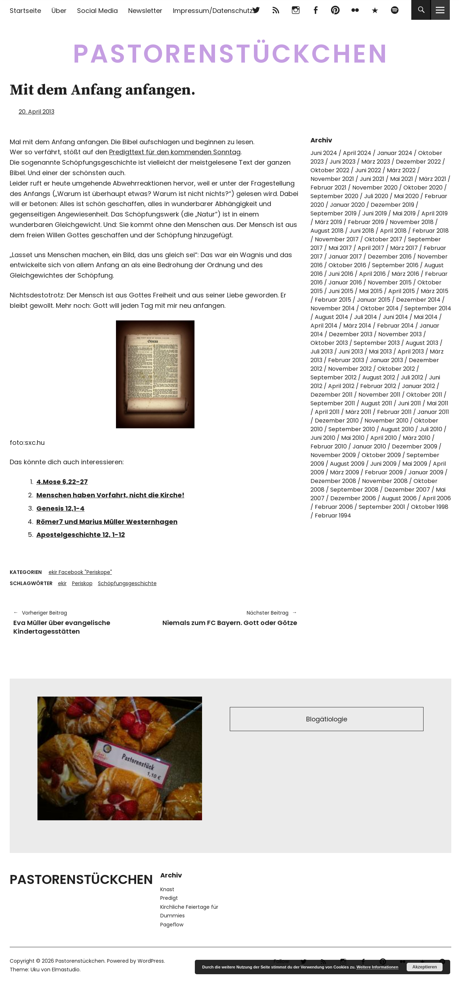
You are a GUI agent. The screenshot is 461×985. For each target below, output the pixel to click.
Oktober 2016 (347, 265)
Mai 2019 (404, 213)
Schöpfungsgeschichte (127, 583)
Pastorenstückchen (231, 54)
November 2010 (386, 420)
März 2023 (375, 162)
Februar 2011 (394, 412)
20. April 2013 (36, 112)
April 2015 (401, 291)
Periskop (82, 583)
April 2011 (327, 412)
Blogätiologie (327, 719)
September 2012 (333, 377)
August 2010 (397, 429)
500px (375, 10)
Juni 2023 (342, 162)
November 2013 (400, 334)
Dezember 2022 (418, 162)
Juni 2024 (323, 153)
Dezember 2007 (407, 489)
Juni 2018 (361, 231)
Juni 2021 (372, 179)
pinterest (335, 10)
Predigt (169, 898)
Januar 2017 (345, 256)
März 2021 (432, 179)
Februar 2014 (395, 326)
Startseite (25, 10)
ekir (62, 583)
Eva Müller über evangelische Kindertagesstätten (80, 622)
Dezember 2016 (390, 256)
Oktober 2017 (383, 239)
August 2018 (327, 231)
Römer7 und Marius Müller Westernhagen (107, 521)
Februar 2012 (378, 386)
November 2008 (385, 481)
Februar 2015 (333, 300)
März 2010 (416, 438)
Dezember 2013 (350, 334)
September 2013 (377, 343)
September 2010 (351, 429)
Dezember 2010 (337, 420)
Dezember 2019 (392, 205)
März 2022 (401, 170)
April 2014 (323, 326)
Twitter (256, 10)
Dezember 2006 (353, 498)
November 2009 (333, 455)
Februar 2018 (430, 231)
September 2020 (334, 196)
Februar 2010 (328, 446)
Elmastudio (66, 969)
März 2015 (434, 291)
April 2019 (434, 213)
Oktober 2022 (329, 170)
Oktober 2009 (381, 455)
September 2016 (395, 265)
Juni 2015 (340, 291)
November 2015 (390, 282)
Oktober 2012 (396, 369)
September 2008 (354, 489)
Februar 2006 (334, 507)
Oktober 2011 (424, 395)
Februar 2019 (366, 222)
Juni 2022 (368, 170)
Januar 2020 (347, 205)
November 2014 (332, 308)
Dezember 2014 (418, 300)
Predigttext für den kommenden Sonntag (175, 151)
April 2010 (383, 438)
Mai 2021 (401, 179)
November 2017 (337, 239)
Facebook (315, 10)
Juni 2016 (340, 274)
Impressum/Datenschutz (213, 10)
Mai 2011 (437, 403)
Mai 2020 (406, 196)
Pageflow (171, 924)
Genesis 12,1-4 (60, 508)
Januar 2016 (345, 282)
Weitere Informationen (377, 967)
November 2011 (379, 395)
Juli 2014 (365, 317)
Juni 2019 (374, 213)
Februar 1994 (333, 515)
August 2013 (422, 343)
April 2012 (341, 386)
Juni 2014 (395, 317)
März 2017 (404, 248)
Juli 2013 (321, 351)
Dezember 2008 (333, 481)
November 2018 (412, 222)
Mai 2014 (426, 317)
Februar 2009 (384, 472)
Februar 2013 (346, 360)
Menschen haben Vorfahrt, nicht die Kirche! (110, 495)
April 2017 (371, 248)
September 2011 (332, 403)
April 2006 (436, 498)
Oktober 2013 (329, 343)
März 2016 (405, 274)
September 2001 (382, 507)
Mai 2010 (352, 438)
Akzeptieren (424, 967)
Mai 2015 (370, 291)
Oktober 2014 (380, 308)
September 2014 (427, 308)
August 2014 (331, 317)
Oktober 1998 (429, 507)
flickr (355, 10)
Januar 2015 (373, 300)
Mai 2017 (340, 248)
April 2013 (411, 351)
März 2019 (328, 222)
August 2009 (347, 464)
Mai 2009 (414, 464)
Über (59, 10)
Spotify (394, 10)
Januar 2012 (418, 386)
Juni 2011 (409, 403)
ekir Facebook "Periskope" (80, 572)
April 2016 (372, 274)
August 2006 (399, 498)
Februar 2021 (328, 187)
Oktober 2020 (423, 187)
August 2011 (376, 403)
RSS (276, 10)
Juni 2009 (383, 464)
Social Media (97, 10)
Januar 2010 (369, 446)
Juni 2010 (322, 438)
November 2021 (332, 179)
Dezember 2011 (331, 395)
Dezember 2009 (414, 446)
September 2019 (333, 213)
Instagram (295, 10)
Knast (167, 889)
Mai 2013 (380, 351)
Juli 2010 (431, 429)
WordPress (151, 961)
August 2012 (378, 377)
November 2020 (375, 187)
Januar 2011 (433, 412)
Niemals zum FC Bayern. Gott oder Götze (229, 618)
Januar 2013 (386, 360)
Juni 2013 (351, 351)
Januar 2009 (425, 472)
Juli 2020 (376, 196)
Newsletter (145, 10)
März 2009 (344, 472)
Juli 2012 (412, 377)
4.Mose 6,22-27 (62, 481)
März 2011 (358, 412)
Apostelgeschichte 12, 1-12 (80, 534)
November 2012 (350, 369)
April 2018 (393, 231)
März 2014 (357, 326)
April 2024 (357, 153)
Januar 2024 (394, 153)
